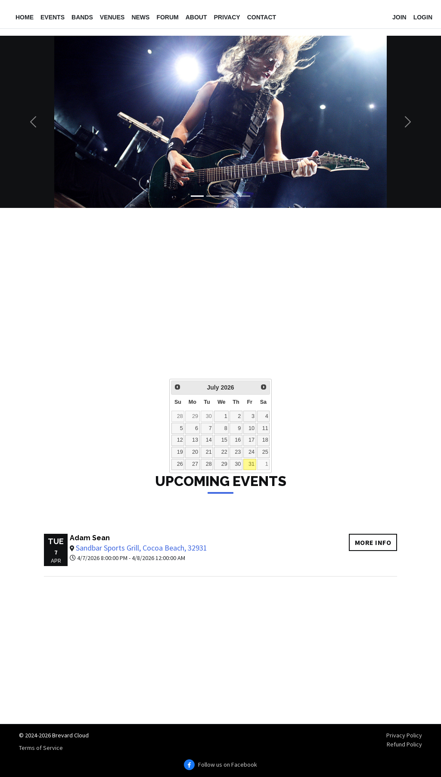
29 (195, 416)
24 (251, 452)
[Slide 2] (212, 196)
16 (238, 440)
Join (399, 17)
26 (180, 464)
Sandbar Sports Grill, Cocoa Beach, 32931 (141, 548)
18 (265, 440)
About (196, 17)
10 (251, 428)
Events (52, 17)
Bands (82, 17)
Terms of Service (41, 748)
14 (209, 440)
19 (180, 452)
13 (195, 440)
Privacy (227, 17)
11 (265, 428)
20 (195, 452)
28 (180, 416)
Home (25, 17)
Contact (261, 17)
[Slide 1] (197, 196)
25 (265, 452)
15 (224, 440)
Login (422, 17)
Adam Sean (90, 538)
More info (373, 542)
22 (224, 452)
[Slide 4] (243, 196)
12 (180, 440)
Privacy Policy (404, 735)
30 (209, 416)
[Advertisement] (220, 299)
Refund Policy (404, 744)
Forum (167, 17)
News (140, 17)
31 (251, 464)
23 (238, 452)
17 (251, 440)
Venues (112, 17)
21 (209, 452)
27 (195, 464)
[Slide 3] (228, 196)
